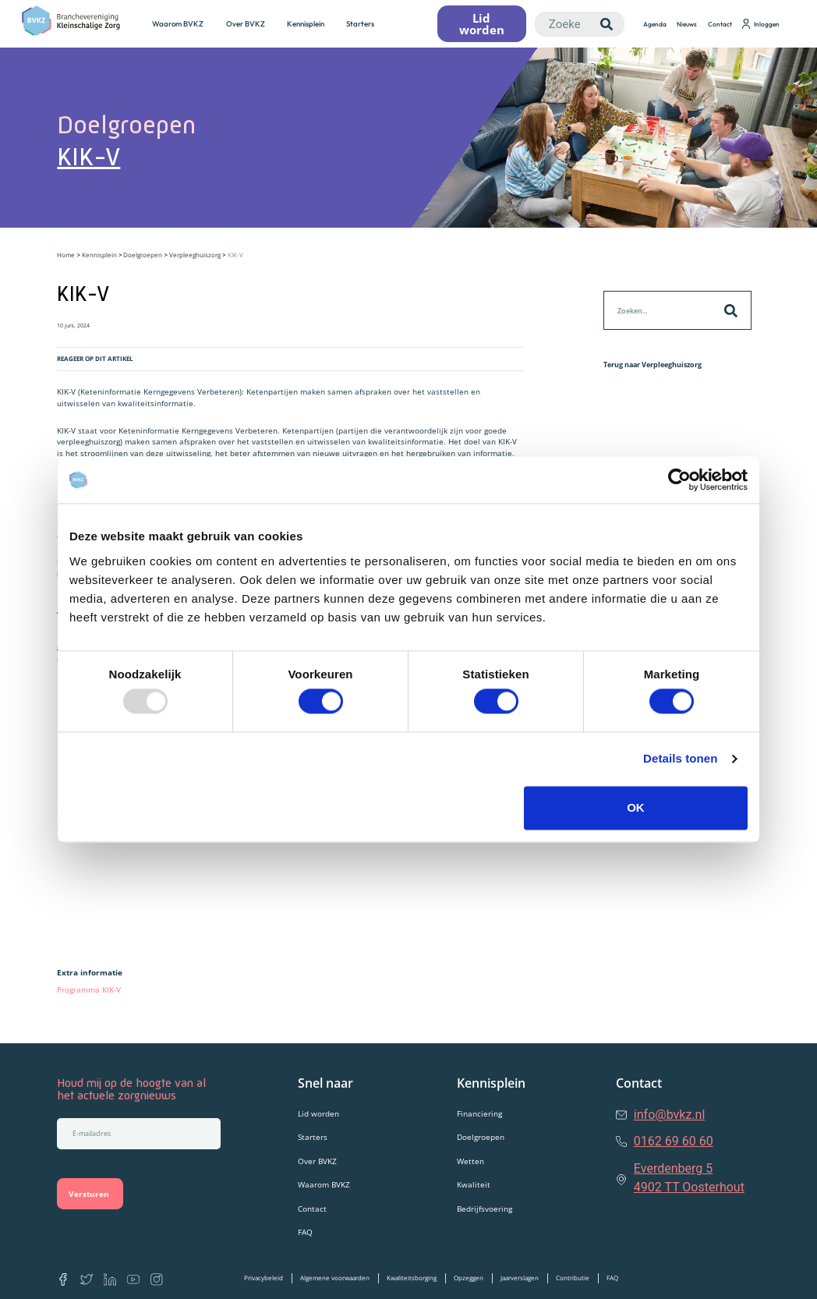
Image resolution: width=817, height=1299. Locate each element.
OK (636, 807)
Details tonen (680, 759)
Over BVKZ (245, 24)
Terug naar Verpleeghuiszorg (652, 364)
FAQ (305, 1231)
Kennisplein (305, 24)
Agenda (655, 24)
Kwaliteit (473, 1184)
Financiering (479, 1113)
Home (66, 254)
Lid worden (318, 1113)
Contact (720, 24)
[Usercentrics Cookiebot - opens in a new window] (679, 479)
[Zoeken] (606, 24)
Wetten (470, 1161)
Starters (360, 24)
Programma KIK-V (90, 990)
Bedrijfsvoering (484, 1208)
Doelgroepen (142, 254)
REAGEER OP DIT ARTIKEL (95, 358)
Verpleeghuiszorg (195, 254)
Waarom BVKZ (177, 24)
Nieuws (687, 24)
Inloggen (761, 24)
